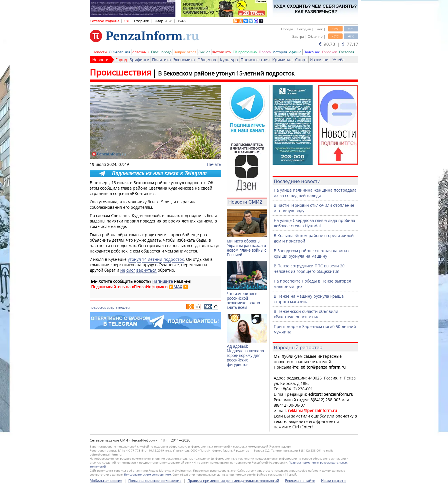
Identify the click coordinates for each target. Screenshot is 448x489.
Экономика (184, 59)
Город (121, 59)
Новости (100, 51)
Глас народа (161, 51)
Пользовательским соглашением (147, 474)
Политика (161, 59)
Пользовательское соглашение (154, 480)
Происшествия (255, 59)
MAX (177, 286)
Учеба (339, 59)
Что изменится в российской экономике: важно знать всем (243, 300)
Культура (229, 59)
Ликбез (204, 51)
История (280, 51)
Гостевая (346, 51)
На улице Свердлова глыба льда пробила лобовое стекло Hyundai (314, 223)
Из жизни (319, 59)
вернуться (146, 270)
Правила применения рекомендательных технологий (233, 480)
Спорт (301, 59)
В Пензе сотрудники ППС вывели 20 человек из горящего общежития (309, 268)
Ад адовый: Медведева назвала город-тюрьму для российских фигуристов (245, 355)
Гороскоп (329, 51)
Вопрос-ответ (185, 51)
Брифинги (139, 59)
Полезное (311, 51)
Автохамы (140, 51)
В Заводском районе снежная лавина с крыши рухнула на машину (312, 253)
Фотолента (221, 51)
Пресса (265, 51)
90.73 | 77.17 (338, 44)
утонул (134, 259)
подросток (173, 259)
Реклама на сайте (300, 480)
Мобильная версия (106, 480)
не (122, 270)
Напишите (162, 281)
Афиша (295, 51)
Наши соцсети (333, 480)
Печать (214, 164)
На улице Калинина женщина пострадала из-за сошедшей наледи (315, 192)
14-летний (152, 259)
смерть (112, 307)
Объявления (119, 51)
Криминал (282, 59)
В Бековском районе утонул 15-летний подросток (226, 73)
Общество (207, 59)
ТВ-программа (245, 51)
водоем (124, 307)
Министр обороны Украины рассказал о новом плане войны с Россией (247, 248)
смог (130, 270)
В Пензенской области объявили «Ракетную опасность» (306, 314)
